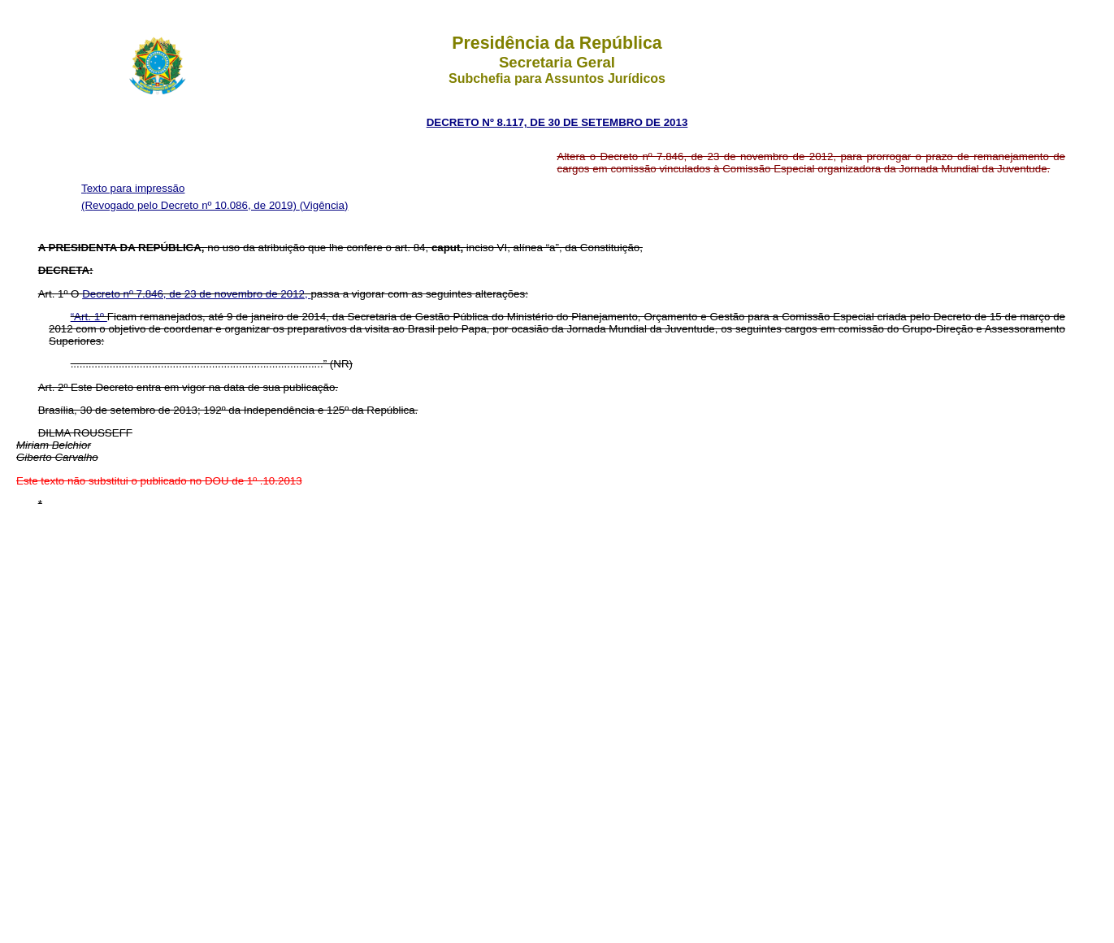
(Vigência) (324, 205)
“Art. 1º (89, 317)
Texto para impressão (132, 188)
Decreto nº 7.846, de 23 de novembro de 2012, (196, 294)
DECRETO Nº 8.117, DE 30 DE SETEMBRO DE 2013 (557, 122)
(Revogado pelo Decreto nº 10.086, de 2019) (190, 205)
